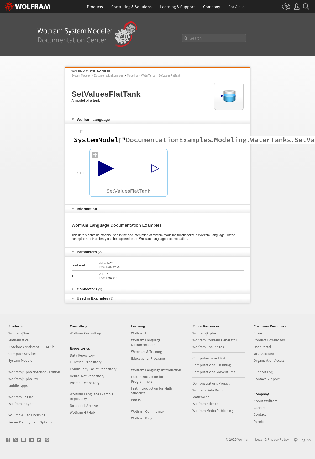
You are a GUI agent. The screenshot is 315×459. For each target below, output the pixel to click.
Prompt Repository (85, 382)
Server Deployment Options (30, 422)
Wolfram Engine (20, 397)
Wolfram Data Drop (207, 390)
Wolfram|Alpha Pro (23, 378)
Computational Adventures (213, 372)
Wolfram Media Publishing (212, 410)
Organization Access (269, 360)
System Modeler (81, 75)
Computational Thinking (211, 365)
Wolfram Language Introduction (156, 370)
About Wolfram (265, 400)
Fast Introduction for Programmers (147, 379)
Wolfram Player (20, 403)
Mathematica (18, 340)
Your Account (264, 353)
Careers (259, 407)
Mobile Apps (18, 385)
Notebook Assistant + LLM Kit (31, 346)
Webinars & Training (146, 351)
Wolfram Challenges (208, 346)
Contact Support (267, 378)
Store (258, 333)
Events (259, 421)
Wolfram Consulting (85, 333)
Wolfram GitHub (82, 412)
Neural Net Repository (87, 376)
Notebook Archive (84, 405)
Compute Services (22, 353)
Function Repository (86, 362)
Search (196, 38)
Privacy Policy (278, 439)
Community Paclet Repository (93, 368)
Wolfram (244, 439)
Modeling (132, 75)
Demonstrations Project (211, 383)
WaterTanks (148, 75)
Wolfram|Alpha (204, 333)
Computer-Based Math (210, 358)
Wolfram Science (205, 403)
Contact (260, 414)
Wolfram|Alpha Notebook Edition (34, 372)
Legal (259, 439)
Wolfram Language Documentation (145, 342)
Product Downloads (269, 340)
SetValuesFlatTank (169, 75)
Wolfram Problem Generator (214, 340)
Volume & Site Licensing (26, 415)
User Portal (262, 346)
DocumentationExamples (108, 75)
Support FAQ (263, 372)
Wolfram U (139, 333)
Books (136, 399)
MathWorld (201, 397)
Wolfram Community (147, 411)
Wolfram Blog (141, 418)
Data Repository (82, 355)
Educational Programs (148, 358)
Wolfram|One (18, 333)
